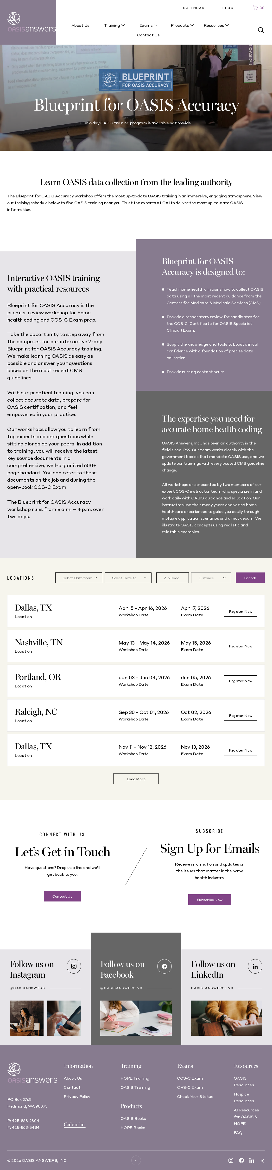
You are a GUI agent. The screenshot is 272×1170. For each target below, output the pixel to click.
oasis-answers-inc (212, 988)
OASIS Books (133, 1118)
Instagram (27, 975)
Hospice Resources (244, 1097)
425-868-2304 (25, 1120)
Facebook (116, 975)
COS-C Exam (190, 1078)
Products (131, 1106)
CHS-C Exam (190, 1087)
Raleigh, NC (36, 712)
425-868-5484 (26, 1127)
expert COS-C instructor (186, 491)
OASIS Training (135, 1087)
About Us (73, 1078)
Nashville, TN (39, 642)
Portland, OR (38, 677)
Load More (136, 779)
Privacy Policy (77, 1096)
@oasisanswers (27, 988)
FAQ (238, 1132)
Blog (227, 8)
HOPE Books (132, 1127)
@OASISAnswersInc (121, 988)
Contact (72, 1087)
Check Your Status (195, 1096)
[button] (261, 30)
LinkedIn (207, 975)
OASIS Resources (244, 1081)
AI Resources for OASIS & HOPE (246, 1116)
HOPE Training (134, 1078)
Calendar (193, 8)
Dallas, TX (33, 608)
